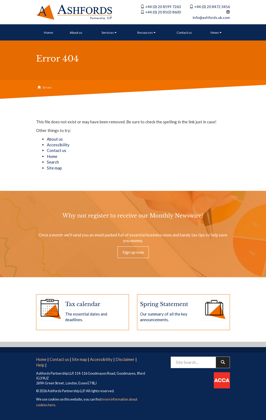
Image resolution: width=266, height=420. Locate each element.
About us (76, 33)
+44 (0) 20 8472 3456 (212, 6)
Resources (146, 33)
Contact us (184, 33)
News (216, 33)
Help (40, 365)
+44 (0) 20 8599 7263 (163, 6)
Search (53, 162)
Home (48, 33)
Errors (47, 87)
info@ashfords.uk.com (211, 17)
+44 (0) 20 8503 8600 (163, 12)
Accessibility (58, 144)
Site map (54, 167)
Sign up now (133, 252)
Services (109, 33)
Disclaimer (125, 359)
